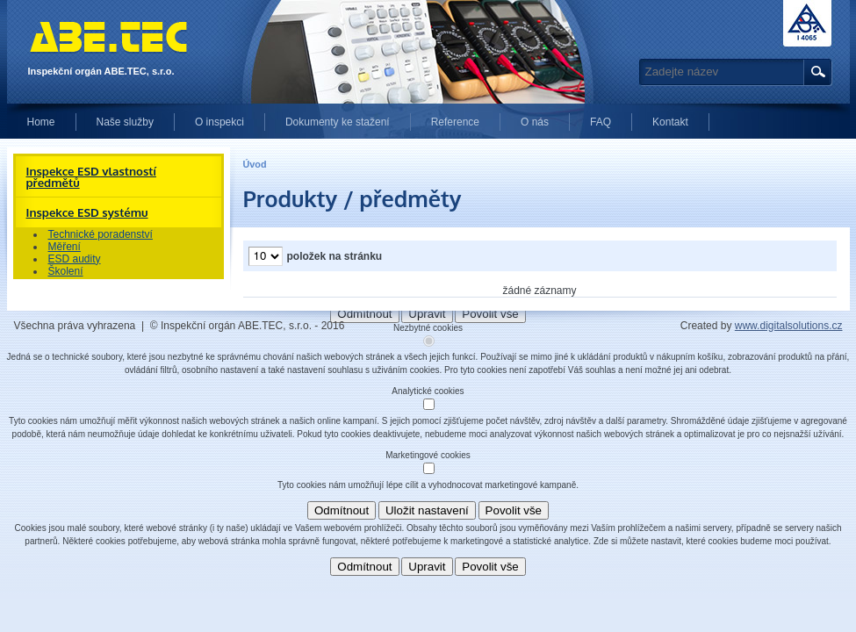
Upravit (426, 566)
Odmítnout (341, 510)
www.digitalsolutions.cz (789, 326)
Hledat (815, 72)
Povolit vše (514, 510)
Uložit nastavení (427, 510)
